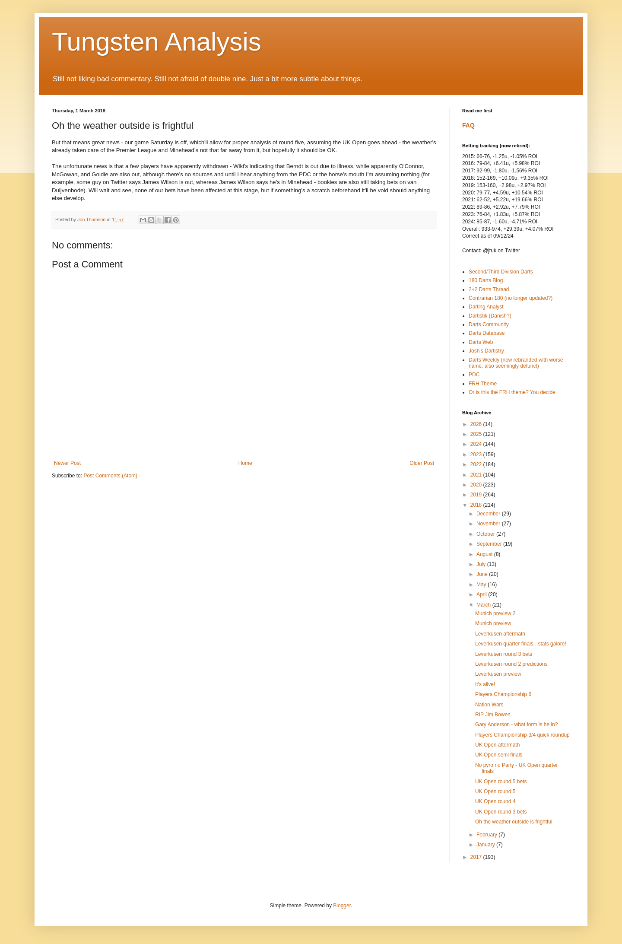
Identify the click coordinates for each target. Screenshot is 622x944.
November (489, 524)
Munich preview (493, 623)
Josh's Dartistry (486, 351)
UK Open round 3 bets (501, 812)
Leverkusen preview (498, 674)
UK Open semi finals (498, 755)
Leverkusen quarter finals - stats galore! (520, 644)
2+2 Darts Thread (489, 289)
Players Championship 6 (503, 694)
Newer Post (67, 463)
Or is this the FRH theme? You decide (512, 392)
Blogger (342, 906)
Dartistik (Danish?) (490, 316)
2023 (476, 454)
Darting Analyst (486, 307)
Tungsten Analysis (156, 41)
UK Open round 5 (495, 791)
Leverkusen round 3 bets (503, 654)
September (489, 544)
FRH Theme (483, 384)
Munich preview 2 (495, 613)
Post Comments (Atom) (110, 476)
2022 (476, 464)
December (489, 514)
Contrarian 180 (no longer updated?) (510, 298)
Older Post (421, 463)
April (482, 594)
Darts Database (487, 333)
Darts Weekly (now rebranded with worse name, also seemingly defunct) (516, 363)
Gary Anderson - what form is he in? (516, 725)
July (481, 564)
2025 (476, 434)
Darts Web (481, 342)
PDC (474, 375)
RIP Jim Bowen (493, 715)
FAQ (468, 125)
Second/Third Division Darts (501, 272)
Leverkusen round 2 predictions (511, 664)
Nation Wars (489, 705)
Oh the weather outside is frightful (513, 822)
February (487, 835)
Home (245, 463)
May (482, 585)
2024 (476, 444)
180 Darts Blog (486, 280)
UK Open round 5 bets (501, 782)
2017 (476, 857)
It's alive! (485, 684)
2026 (476, 424)
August (485, 554)
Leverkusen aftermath (500, 634)
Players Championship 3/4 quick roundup (522, 735)
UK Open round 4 (495, 801)
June (482, 574)
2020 (476, 485)
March (484, 605)
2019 (476, 495)
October (486, 534)
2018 (476, 505)
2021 (476, 475)
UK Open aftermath (497, 745)
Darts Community (489, 324)
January (486, 845)
